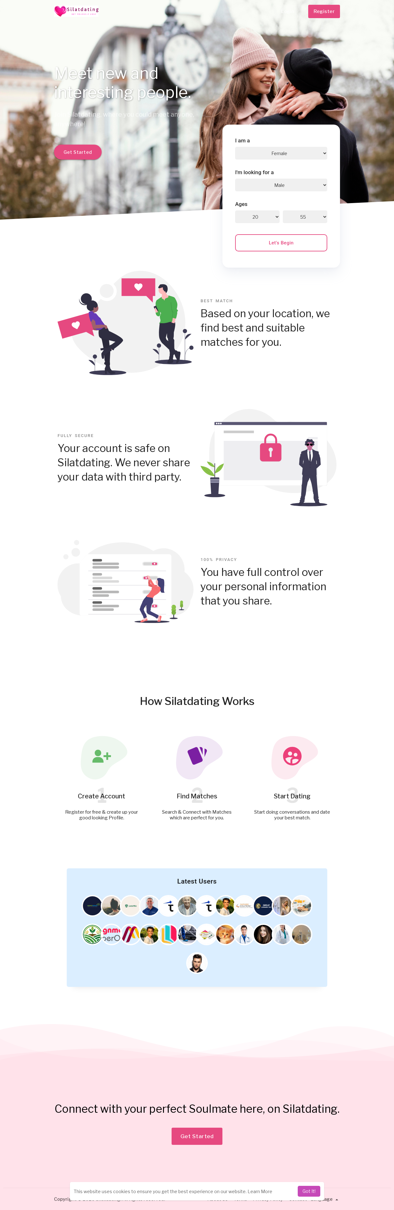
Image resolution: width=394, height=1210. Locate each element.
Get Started (78, 152)
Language (325, 1199)
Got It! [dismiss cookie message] (309, 1191)
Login (287, 11)
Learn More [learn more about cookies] (260, 1191)
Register (324, 11)
